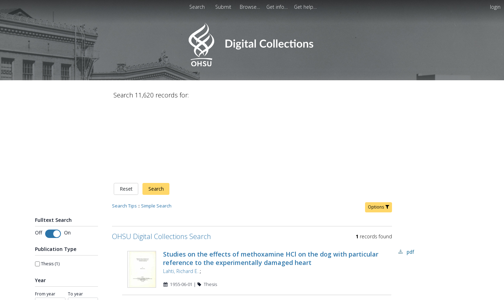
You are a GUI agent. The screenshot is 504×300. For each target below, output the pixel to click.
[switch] (53, 160)
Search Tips (124, 132)
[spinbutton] (50, 230)
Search (156, 115)
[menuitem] (224, 7)
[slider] (37, 242)
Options (378, 133)
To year (75, 220)
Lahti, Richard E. (180, 197)
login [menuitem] (495, 7)
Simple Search (156, 132)
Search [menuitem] (197, 7)
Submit (224, 7)
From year (45, 220)
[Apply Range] (66, 255)
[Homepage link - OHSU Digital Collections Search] (252, 64)
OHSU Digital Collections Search (161, 163)
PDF (410, 178)
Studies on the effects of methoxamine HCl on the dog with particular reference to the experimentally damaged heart (270, 184)
